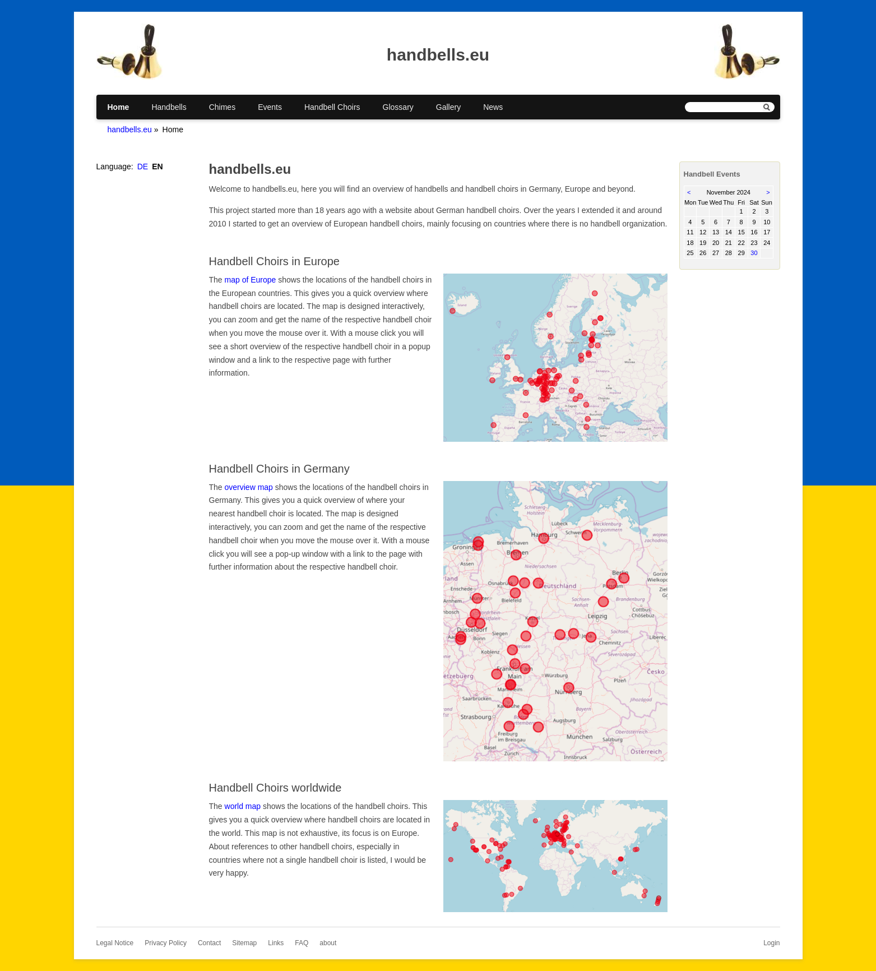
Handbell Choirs (332, 107)
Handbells (168, 107)
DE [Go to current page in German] (142, 166)
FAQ (301, 943)
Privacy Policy (166, 943)
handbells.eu (130, 129)
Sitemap (244, 943)
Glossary (398, 107)
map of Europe (250, 279)
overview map (249, 487)
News (493, 107)
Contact (209, 943)
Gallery (448, 107)
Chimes (222, 107)
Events (270, 107)
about (327, 943)
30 (753, 252)
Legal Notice (115, 943)
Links (276, 943)
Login (771, 943)
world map (243, 806)
